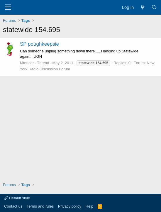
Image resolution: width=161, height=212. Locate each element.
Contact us (13, 206)
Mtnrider (27, 63)
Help (90, 206)
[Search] (154, 7)
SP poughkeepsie (39, 44)
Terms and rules (40, 206)
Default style (17, 198)
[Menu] (8, 7)
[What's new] (142, 7)
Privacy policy (69, 206)
